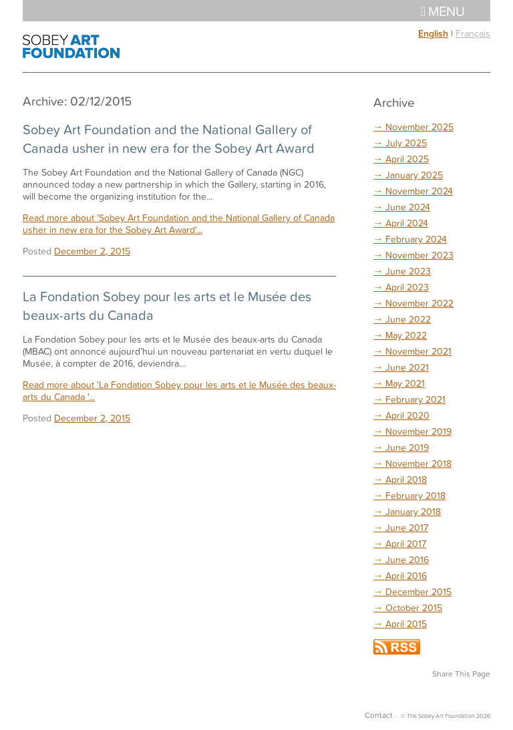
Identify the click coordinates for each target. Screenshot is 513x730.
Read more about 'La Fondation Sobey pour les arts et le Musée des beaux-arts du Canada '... (179, 390)
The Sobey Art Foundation (71, 47)
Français (473, 33)
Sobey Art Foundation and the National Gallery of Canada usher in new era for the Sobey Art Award (169, 138)
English (433, 33)
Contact (379, 715)
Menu (443, 10)
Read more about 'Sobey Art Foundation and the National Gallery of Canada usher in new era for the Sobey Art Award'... (179, 223)
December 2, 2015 (92, 250)
